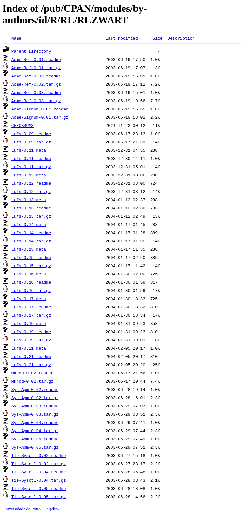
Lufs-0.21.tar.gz (31, 364)
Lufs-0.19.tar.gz (31, 340)
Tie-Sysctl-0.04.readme (38, 472)
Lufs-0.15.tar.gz (31, 265)
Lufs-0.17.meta (28, 298)
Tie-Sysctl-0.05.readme (38, 488)
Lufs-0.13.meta (28, 199)
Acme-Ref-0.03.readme (36, 92)
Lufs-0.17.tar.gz (31, 315)
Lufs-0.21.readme (31, 356)
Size (157, 38)
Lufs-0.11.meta (28, 150)
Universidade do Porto (22, 508)
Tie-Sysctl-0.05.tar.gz (38, 496)
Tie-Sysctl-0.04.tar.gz (38, 480)
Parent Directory (31, 51)
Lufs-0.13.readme (31, 208)
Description (181, 38)
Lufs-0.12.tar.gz (31, 191)
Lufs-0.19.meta (28, 323)
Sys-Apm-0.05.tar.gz (34, 447)
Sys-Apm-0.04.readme (34, 422)
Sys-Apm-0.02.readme (34, 389)
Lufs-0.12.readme (31, 183)
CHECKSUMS (22, 125)
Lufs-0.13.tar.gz (31, 216)
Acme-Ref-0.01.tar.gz (36, 67)
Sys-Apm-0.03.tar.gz (34, 414)
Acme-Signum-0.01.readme (39, 109)
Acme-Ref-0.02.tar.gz (36, 84)
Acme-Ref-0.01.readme (36, 59)
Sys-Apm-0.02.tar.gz (34, 397)
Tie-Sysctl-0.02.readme (38, 455)
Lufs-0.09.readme (31, 133)
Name (16, 38)
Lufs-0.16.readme (31, 282)
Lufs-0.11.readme (31, 158)
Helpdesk (51, 508)
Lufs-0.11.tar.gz (31, 166)
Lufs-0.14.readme (31, 232)
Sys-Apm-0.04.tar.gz (34, 430)
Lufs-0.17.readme (31, 307)
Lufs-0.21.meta (28, 348)
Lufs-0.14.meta (28, 224)
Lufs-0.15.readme (31, 257)
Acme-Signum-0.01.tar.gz (39, 117)
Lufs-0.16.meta (28, 274)
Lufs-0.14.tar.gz (31, 241)
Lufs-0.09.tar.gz (31, 142)
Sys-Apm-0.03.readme (34, 406)
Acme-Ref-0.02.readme (36, 76)
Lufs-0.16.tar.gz (31, 290)
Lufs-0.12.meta (28, 175)
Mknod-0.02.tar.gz (32, 381)
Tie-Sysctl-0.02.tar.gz (38, 463)
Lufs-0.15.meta (28, 249)
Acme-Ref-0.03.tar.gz (36, 100)
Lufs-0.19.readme (31, 331)
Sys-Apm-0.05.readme (34, 439)
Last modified (121, 38)
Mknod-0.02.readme (32, 373)
